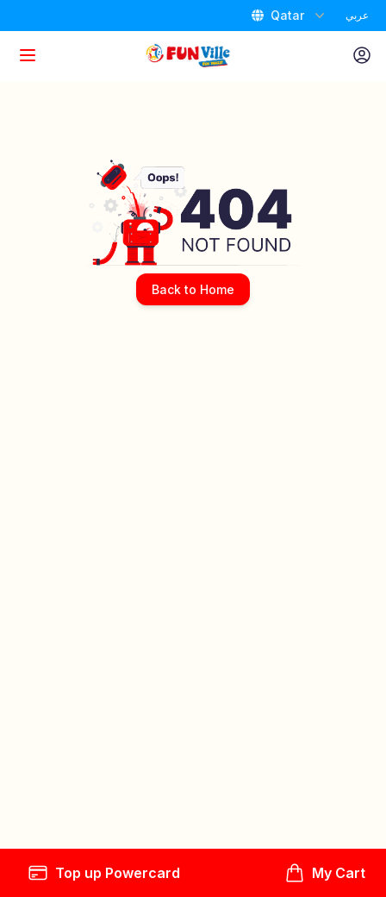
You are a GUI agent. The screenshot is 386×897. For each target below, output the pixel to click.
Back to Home (193, 289)
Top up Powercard (104, 872)
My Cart (324, 872)
